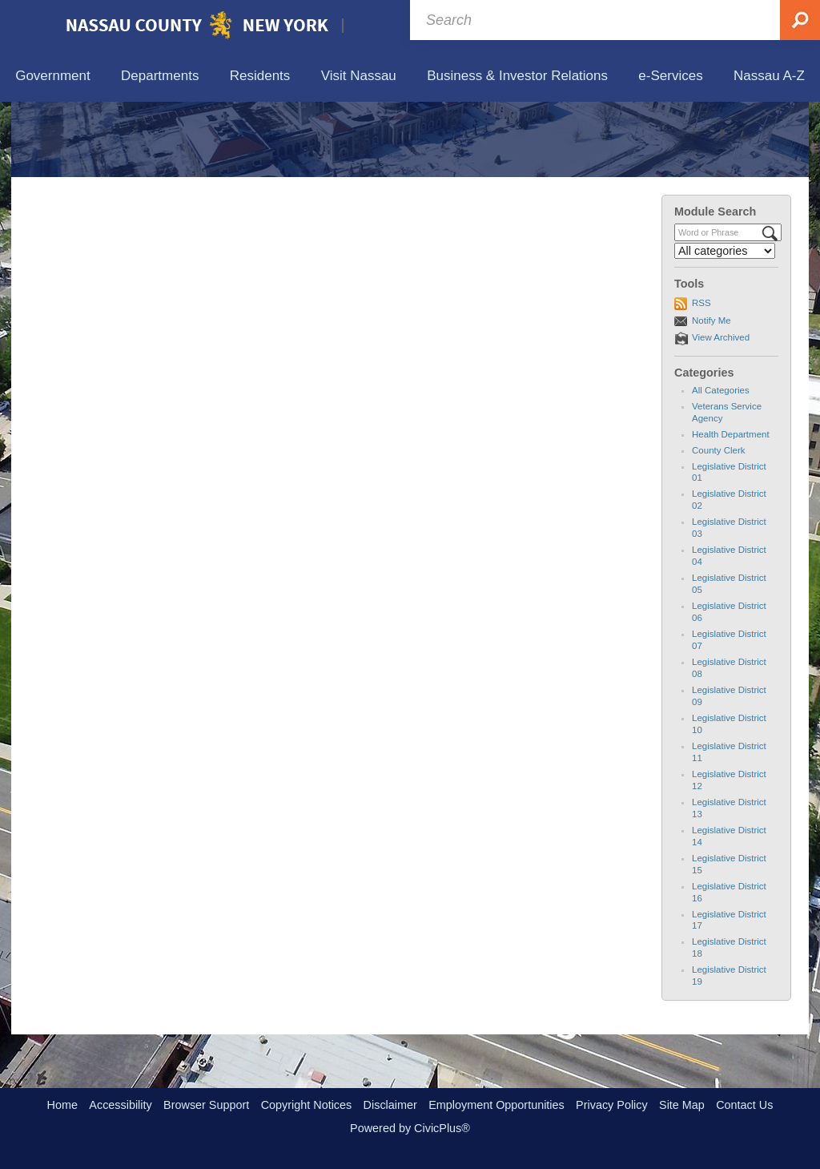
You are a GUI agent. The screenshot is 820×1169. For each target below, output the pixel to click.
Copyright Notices (306, 1104)
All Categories (721, 464)
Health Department (731, 508)
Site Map (682, 1104)
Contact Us (744, 1104)
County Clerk (719, 524)
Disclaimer (390, 1104)
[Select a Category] (724, 325)
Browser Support (206, 1104)
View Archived (721, 412)
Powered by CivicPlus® (410, 1128)
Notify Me (711, 394)
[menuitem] (53, 76)
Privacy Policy (612, 1104)
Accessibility (120, 1104)
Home (62, 1104)
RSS (701, 377)
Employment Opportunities (496, 1104)
